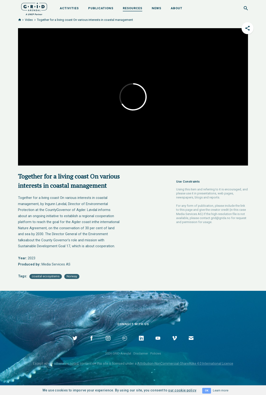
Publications (100, 8)
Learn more (220, 390)
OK (206, 390)
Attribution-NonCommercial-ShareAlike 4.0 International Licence (185, 363)
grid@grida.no (220, 218)
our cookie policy (182, 390)
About (176, 8)
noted (74, 363)
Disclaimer (140, 353)
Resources (132, 8)
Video (29, 20)
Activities (69, 8)
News (156, 8)
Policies (155, 353)
